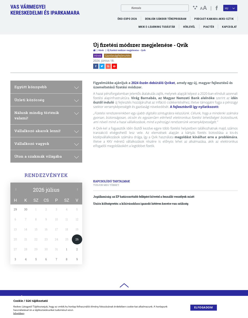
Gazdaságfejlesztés (117, 55)
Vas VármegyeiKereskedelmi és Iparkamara (45, 10)
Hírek (101, 50)
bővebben (18, 313)
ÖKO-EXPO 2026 (127, 18)
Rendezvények (46, 175)
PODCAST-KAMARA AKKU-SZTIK (214, 18)
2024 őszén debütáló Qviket (153, 83)
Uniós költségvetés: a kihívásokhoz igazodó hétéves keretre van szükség (140, 203)
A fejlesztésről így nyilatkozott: (194, 107)
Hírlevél (189, 26)
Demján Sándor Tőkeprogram (166, 18)
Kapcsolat (229, 26)
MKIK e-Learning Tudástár (156, 26)
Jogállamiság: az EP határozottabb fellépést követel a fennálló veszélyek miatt (143, 197)
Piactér (208, 26)
